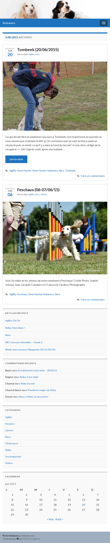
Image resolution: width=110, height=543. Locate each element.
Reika (8, 449)
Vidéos (43, 194)
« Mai (50, 519)
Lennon (9, 430)
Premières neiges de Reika (42, 390)
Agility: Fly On (12, 320)
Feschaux (22, 294)
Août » (59, 519)
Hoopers (10, 423)
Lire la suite (16, 159)
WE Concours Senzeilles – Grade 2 (23, 342)
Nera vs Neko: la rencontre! (33, 396)
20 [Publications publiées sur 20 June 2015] (83, 504)
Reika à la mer (28, 383)
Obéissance (11, 443)
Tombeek (70, 170)
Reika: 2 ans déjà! (29, 376)
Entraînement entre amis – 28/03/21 (37, 370)
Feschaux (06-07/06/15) (38, 189)
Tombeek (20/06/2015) (38, 49)
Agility (31, 54)
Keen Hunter (24, 170)
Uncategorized (13, 456)
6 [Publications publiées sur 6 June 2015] (83, 494)
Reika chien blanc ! (15, 327)
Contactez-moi (27, 535)
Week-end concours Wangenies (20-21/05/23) (30, 349)
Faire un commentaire (93, 175)
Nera (37, 54)
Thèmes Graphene (31, 538)
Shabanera (9, 23)
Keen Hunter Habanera (45, 170)
